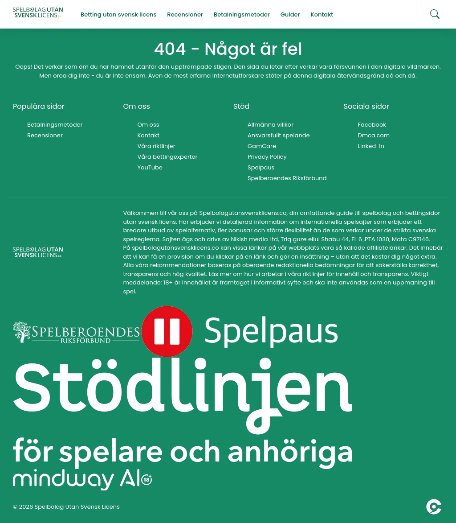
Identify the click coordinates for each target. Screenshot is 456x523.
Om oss (148, 124)
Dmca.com (374, 135)
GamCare (262, 146)
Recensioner (45, 135)
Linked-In (371, 146)
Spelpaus (261, 167)
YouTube (150, 167)
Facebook (372, 124)
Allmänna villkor (270, 124)
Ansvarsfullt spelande (279, 135)
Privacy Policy (267, 156)
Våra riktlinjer (156, 146)
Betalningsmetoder (54, 124)
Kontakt (148, 135)
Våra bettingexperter (168, 156)
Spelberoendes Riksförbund (287, 178)
